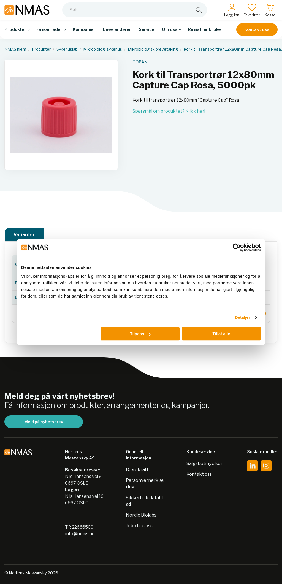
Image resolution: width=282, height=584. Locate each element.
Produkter (41, 49)
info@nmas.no (80, 533)
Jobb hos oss (139, 525)
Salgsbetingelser (204, 463)
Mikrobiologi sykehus (102, 49)
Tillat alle (221, 333)
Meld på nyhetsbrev (43, 422)
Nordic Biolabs (141, 515)
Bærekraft (137, 469)
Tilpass (140, 333)
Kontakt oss (257, 33)
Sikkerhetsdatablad (144, 501)
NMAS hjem (15, 49)
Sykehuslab (66, 49)
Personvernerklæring (145, 484)
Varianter (24, 234)
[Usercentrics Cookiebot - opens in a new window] (237, 247)
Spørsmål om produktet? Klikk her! (168, 111)
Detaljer (242, 317)
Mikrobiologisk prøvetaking (153, 49)
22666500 (82, 527)
